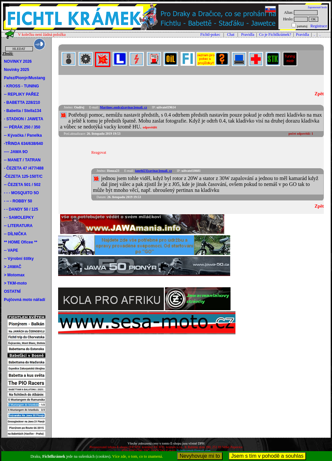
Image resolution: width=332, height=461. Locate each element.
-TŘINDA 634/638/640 (23, 143)
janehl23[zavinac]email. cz (153, 171)
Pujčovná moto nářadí (24, 299)
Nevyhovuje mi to (200, 456)
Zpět (319, 93)
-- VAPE (11, 250)
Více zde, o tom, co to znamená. (137, 456)
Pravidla (247, 34)
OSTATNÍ (12, 291)
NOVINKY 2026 (18, 61)
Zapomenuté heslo (317, 7)
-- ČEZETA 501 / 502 (22, 184)
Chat (230, 34)
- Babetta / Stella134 (22, 110)
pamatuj (302, 26)
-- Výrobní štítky (19, 258)
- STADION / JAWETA (23, 119)
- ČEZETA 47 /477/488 (24, 168)
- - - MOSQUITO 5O (21, 193)
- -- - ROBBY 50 (18, 201)
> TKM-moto (15, 283)
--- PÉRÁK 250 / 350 (22, 127)
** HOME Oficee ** (20, 242)
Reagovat (98, 152)
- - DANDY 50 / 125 (21, 209)
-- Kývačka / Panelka (23, 135)
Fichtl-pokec (210, 34)
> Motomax (14, 275)
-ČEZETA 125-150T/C (23, 176)
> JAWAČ (12, 267)
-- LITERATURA (18, 225)
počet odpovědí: (301, 133)
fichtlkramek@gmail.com (193, 450)
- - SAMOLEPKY (19, 217)
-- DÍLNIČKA (15, 234)
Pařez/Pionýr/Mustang (24, 78)
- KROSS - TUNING (21, 86)
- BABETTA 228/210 (22, 102)
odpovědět (150, 127)
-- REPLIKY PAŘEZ (21, 94)
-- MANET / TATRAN (22, 160)
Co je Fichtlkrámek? (275, 34)
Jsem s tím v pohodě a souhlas (267, 456)
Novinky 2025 (16, 69)
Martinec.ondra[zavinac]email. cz (123, 107)
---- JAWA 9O (16, 152)
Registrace (318, 26)
